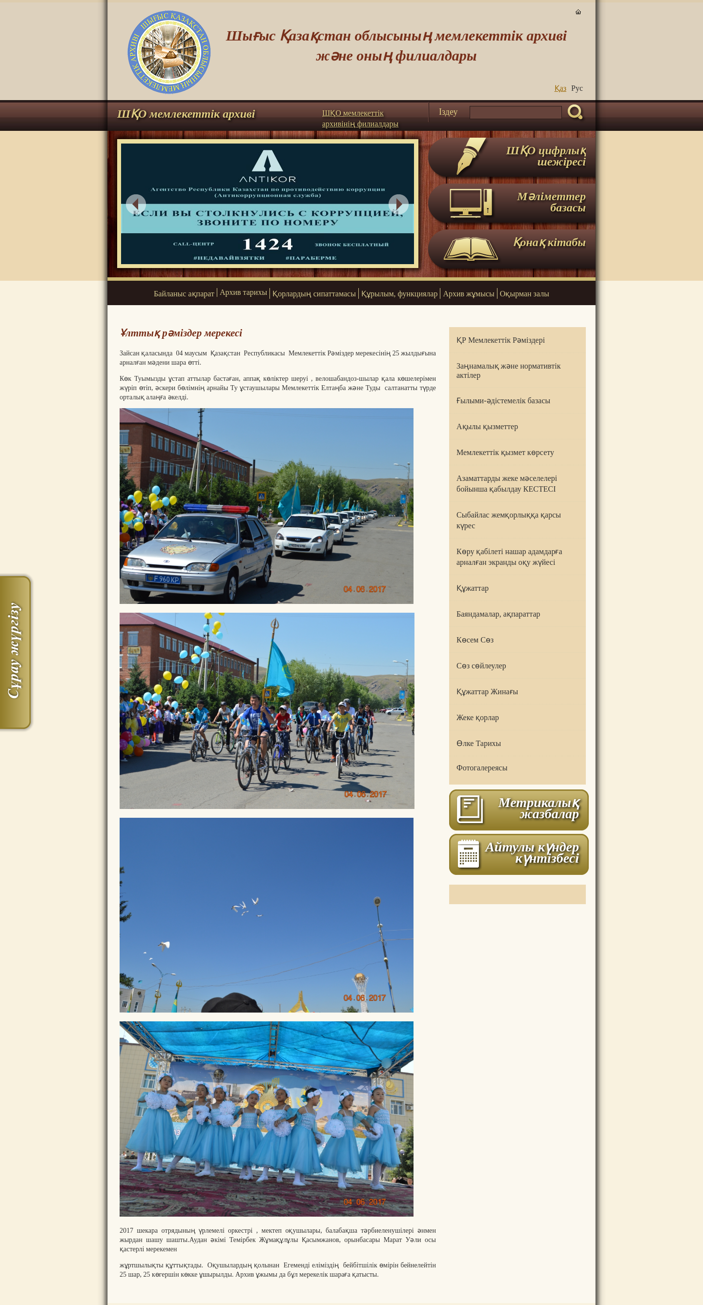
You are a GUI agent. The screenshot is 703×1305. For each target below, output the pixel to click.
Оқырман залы (524, 294)
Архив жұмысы (468, 294)
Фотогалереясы (481, 768)
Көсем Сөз (475, 640)
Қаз (560, 88)
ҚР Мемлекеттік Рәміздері (500, 340)
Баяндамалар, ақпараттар (498, 614)
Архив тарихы (243, 292)
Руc (577, 88)
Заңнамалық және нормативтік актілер (508, 370)
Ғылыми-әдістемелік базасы (503, 400)
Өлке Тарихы (478, 743)
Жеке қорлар (477, 717)
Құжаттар (472, 588)
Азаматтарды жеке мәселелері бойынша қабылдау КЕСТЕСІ (506, 483)
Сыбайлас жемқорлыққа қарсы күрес (508, 520)
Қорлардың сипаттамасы (314, 294)
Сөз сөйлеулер (481, 666)
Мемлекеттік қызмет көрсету (505, 452)
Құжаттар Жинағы (487, 691)
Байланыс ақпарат (184, 294)
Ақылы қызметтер (487, 426)
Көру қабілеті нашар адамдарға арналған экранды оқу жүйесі (509, 556)
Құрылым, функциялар (399, 294)
